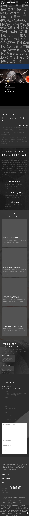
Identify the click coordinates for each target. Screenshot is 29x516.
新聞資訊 (4, 482)
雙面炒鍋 (7, 84)
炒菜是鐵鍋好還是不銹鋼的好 (11, 297)
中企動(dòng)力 (16, 502)
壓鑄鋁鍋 (7, 89)
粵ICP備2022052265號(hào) (14, 500)
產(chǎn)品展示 (6, 478)
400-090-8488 (15, 488)
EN (27, 2)
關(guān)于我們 (6, 474)
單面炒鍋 (7, 78)
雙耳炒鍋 (7, 81)
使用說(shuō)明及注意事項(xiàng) (12, 267)
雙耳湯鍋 (7, 86)
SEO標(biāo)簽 (9, 503)
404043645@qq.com (10, 408)
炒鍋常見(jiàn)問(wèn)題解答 (11, 237)
